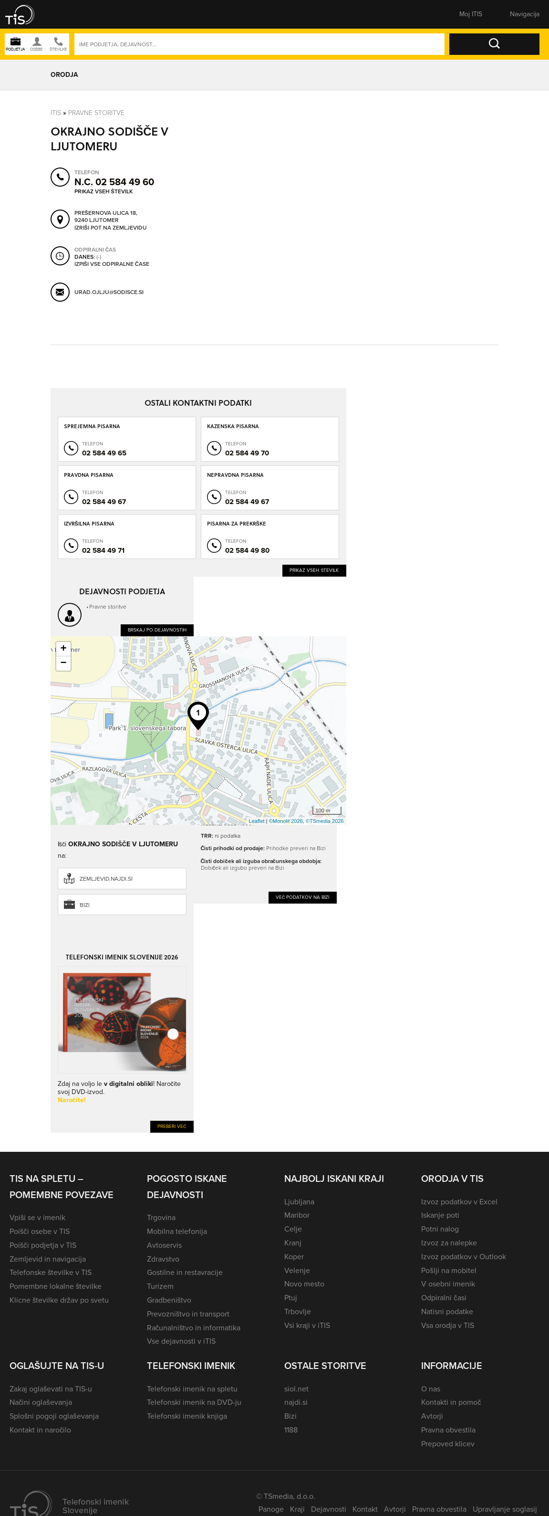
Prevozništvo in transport (188, 1313)
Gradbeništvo (169, 1300)
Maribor (297, 1215)
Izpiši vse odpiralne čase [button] (111, 264)
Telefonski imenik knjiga (187, 1416)
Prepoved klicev (448, 1443)
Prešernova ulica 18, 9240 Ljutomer (105, 217)
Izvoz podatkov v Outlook (463, 1256)
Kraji (297, 1509)
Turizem (160, 1286)
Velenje (297, 1270)
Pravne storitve (96, 113)
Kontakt (365, 1509)
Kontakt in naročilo (40, 1429)
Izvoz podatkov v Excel (459, 1201)
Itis (56, 113)
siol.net (296, 1388)
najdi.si (296, 1402)
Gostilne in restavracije (185, 1272)
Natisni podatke (447, 1311)
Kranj (292, 1242)
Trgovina (161, 1217)
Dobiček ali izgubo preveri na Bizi (242, 867)
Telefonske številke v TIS (51, 1272)
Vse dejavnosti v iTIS (181, 1341)
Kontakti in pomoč (451, 1402)
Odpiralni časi (443, 1297)
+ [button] (63, 649)
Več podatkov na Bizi (303, 897)
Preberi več (171, 1126)
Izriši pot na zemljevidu (110, 228)
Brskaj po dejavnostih (157, 629)
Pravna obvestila (448, 1429)
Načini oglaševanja (41, 1402)
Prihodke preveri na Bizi (296, 848)
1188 (291, 1429)
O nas (430, 1388)
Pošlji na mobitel (448, 1270)
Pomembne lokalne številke (56, 1286)
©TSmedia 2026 (325, 821)
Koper (294, 1256)
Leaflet (257, 821)
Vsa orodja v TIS (447, 1325)
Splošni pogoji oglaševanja (54, 1416)
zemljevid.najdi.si (106, 878)
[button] (26, 14)
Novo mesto (304, 1283)
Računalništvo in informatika (194, 1327)
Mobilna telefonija (177, 1231)
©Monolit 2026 (286, 821)
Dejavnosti (328, 1509)
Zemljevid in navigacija (48, 1258)
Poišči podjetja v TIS (43, 1245)
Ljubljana (299, 1201)
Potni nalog (440, 1228)
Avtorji (432, 1416)
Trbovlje (297, 1311)
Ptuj (290, 1297)
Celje (293, 1228)
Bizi (85, 905)
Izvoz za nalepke (449, 1242)
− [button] (63, 663)
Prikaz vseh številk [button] (103, 191)
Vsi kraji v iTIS (307, 1325)
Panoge (271, 1509)
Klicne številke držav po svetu (59, 1300)
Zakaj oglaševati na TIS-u (51, 1388)
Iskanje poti (440, 1215)
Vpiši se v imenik (37, 1217)
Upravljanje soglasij (505, 1509)
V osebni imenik (448, 1283)
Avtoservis (164, 1245)
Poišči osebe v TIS (40, 1231)
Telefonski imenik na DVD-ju (194, 1402)
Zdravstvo (163, 1258)
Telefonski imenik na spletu (192, 1388)
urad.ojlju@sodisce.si (109, 292)
